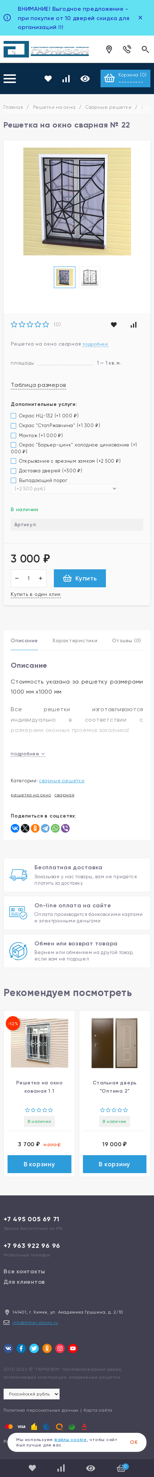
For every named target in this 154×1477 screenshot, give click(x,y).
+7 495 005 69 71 (32, 1219)
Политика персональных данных (41, 1410)
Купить (80, 578)
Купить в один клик (36, 594)
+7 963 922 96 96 (32, 1246)
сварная (64, 794)
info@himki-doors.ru (35, 1322)
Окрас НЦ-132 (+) (45, 415)
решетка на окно (31, 794)
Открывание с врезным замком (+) (66, 461)
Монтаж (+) (37, 435)
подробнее (28, 753)
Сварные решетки (108, 107)
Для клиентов (24, 1281)
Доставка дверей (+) (47, 470)
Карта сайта (98, 1410)
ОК (134, 1442)
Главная (13, 107)
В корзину (39, 1164)
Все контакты (24, 1271)
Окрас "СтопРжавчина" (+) (55, 425)
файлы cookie (70, 1439)
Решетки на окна (54, 107)
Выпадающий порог (39, 480)
